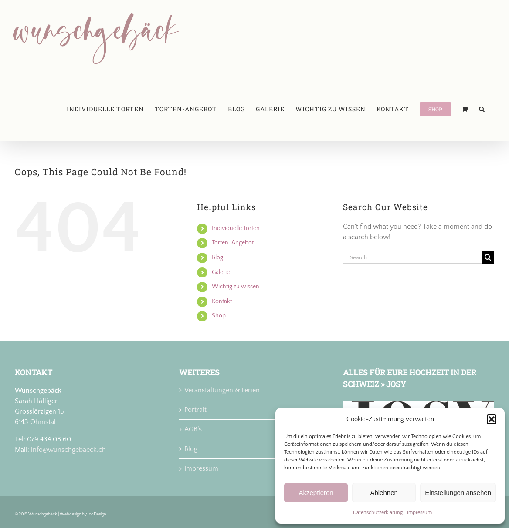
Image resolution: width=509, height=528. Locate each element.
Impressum (419, 512)
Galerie (221, 272)
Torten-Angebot (233, 242)
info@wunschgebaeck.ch (68, 450)
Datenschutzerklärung (378, 512)
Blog (217, 257)
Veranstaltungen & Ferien (222, 390)
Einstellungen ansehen (458, 492)
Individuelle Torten (236, 228)
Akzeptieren (316, 492)
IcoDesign (97, 514)
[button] (491, 419)
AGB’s (193, 429)
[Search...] (412, 257)
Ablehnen (383, 492)
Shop (219, 315)
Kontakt (222, 301)
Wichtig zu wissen (235, 286)
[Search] (488, 257)
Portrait (195, 410)
